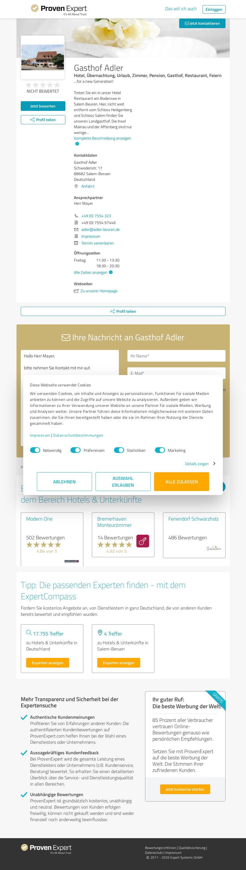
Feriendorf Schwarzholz (193, 518)
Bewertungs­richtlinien (160, 847)
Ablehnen (64, 481)
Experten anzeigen (47, 662)
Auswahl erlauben (123, 481)
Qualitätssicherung (192, 847)
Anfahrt (87, 186)
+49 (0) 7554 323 (96, 215)
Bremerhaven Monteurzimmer (114, 521)
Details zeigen (190, 463)
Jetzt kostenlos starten (185, 789)
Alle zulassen (182, 481)
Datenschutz (154, 852)
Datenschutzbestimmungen (85, 435)
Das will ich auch (181, 8)
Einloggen (214, 9)
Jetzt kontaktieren (202, 23)
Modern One (39, 518)
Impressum (47, 435)
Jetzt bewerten (42, 106)
